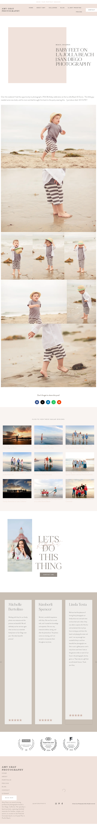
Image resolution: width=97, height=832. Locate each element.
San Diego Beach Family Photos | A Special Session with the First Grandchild (79, 473)
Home (31, 7)
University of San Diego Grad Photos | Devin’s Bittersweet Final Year (46, 446)
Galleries (53, 7)
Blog (62, 7)
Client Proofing (74, 7)
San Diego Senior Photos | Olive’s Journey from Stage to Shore (17, 446)
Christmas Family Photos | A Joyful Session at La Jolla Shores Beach (48, 500)
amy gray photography (9, 9)
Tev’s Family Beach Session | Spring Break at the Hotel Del (16, 473)
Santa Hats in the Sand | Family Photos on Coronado (80, 500)
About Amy (40, 7)
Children (66, 45)
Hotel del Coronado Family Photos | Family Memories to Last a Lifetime (15, 500)
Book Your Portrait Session (48, 2)
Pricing (79, 12)
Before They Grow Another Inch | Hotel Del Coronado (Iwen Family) (79, 446)
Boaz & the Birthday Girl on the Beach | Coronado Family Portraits (47, 473)
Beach (58, 45)
